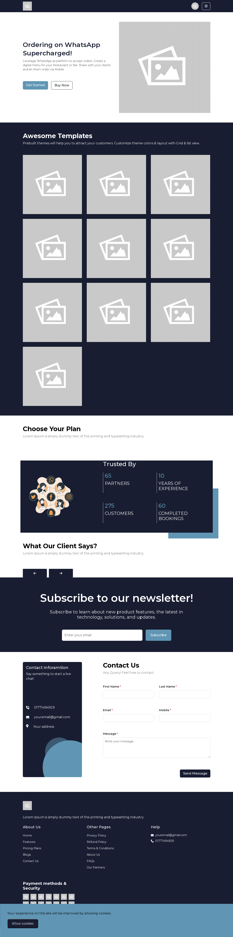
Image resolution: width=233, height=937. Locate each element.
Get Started (35, 85)
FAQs (90, 861)
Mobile (165, 710)
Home (27, 835)
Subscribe (158, 635)
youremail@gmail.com (169, 835)
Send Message (195, 773)
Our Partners (96, 867)
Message (110, 734)
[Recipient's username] (102, 635)
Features (29, 842)
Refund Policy (96, 842)
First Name (112, 686)
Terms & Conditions (100, 848)
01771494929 (162, 841)
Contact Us (30, 861)
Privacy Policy (96, 835)
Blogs (27, 854)
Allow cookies (22, 923)
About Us (93, 854)
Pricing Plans (32, 848)
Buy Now (61, 85)
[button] (195, 6)
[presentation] (35, 573)
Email (108, 710)
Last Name (168, 686)
